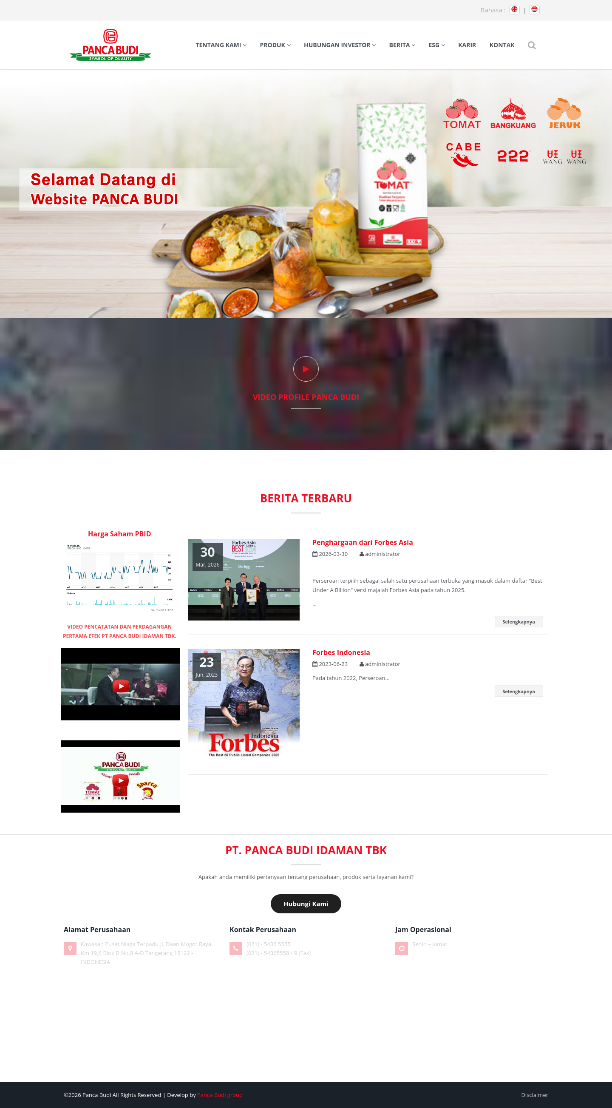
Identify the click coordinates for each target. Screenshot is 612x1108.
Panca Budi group (220, 1095)
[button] (532, 45)
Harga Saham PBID (119, 533)
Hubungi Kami (306, 903)
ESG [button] (437, 45)
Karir (467, 45)
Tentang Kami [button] (221, 45)
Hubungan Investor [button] (340, 45)
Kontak (502, 45)
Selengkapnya (519, 621)
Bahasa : (493, 10)
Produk (275, 45)
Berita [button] (402, 45)
